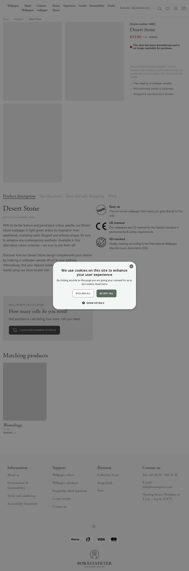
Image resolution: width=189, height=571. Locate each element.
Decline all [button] (83, 293)
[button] (94, 303)
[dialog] (94, 285)
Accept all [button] (106, 293)
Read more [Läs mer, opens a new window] (101, 284)
